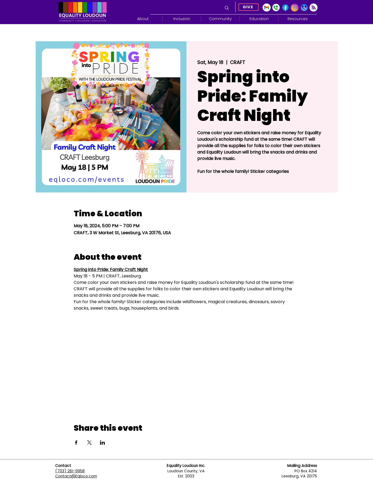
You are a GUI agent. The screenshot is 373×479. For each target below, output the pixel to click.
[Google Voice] (276, 7)
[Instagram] (295, 7)
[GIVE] (248, 7)
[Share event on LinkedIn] (102, 442)
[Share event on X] (89, 442)
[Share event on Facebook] (76, 442)
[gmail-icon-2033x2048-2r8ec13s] (267, 7)
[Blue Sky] (304, 7)
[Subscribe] (313, 7)
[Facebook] (285, 7)
